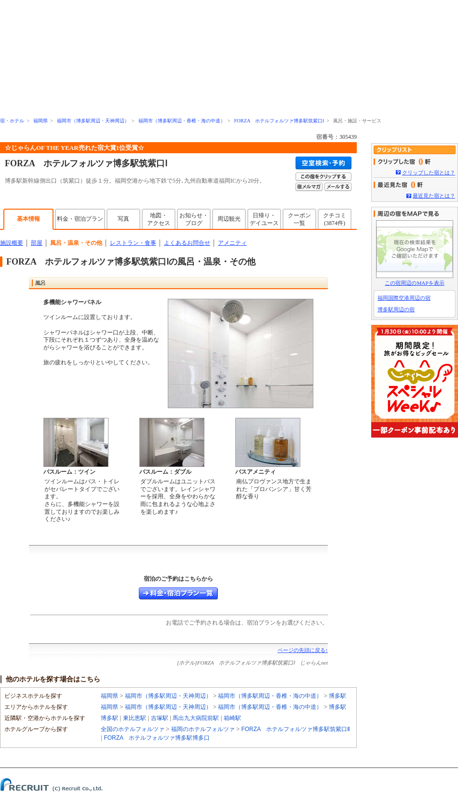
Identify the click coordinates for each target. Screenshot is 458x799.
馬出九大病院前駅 (196, 718)
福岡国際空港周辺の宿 (404, 298)
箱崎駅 (232, 718)
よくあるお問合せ (187, 243)
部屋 (36, 243)
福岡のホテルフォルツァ (203, 729)
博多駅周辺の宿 (396, 309)
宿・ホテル (12, 120)
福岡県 (40, 120)
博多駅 (337, 695)
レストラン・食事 (133, 243)
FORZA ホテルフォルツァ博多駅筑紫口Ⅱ (295, 729)
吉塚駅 (159, 718)
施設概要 (11, 243)
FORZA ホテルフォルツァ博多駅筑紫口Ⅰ (279, 120)
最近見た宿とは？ (434, 196)
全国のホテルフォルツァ (133, 729)
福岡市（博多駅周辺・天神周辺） (93, 120)
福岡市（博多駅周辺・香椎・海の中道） (181, 120)
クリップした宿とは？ (428, 172)
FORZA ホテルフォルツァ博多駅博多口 (157, 737)
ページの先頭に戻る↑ (303, 650)
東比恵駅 (134, 718)
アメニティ (232, 243)
